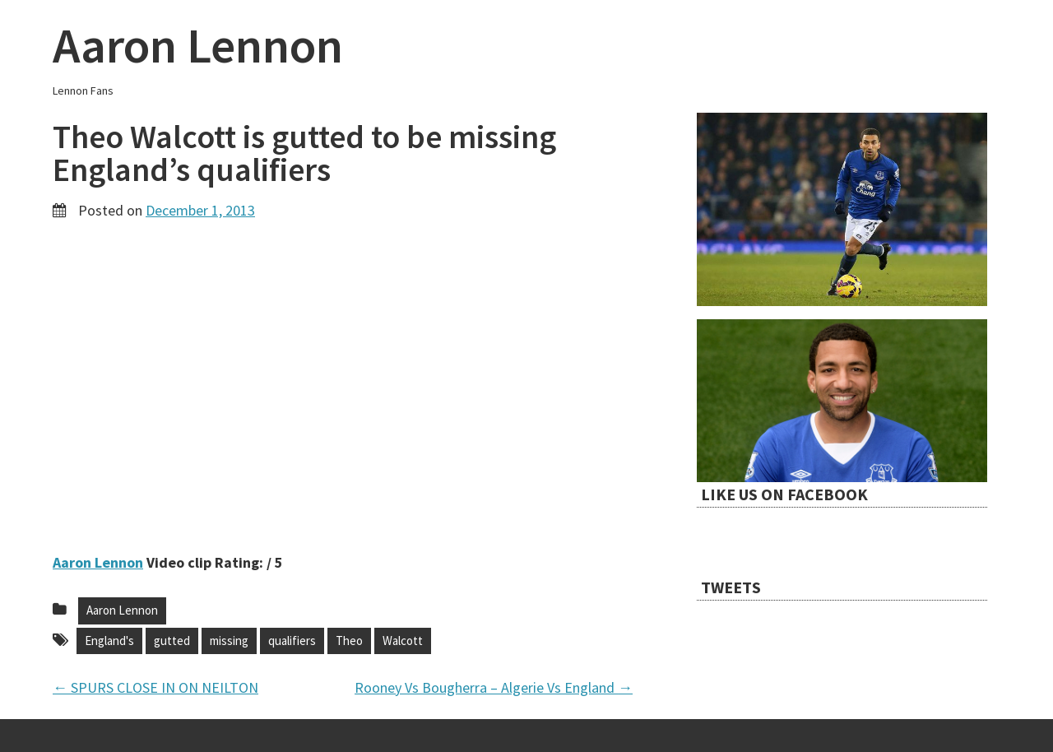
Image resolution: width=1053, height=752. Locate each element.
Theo (349, 640)
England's (109, 640)
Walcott (403, 640)
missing (229, 640)
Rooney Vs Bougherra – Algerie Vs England (494, 687)
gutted (172, 640)
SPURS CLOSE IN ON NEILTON (155, 687)
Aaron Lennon (198, 45)
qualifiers (292, 640)
